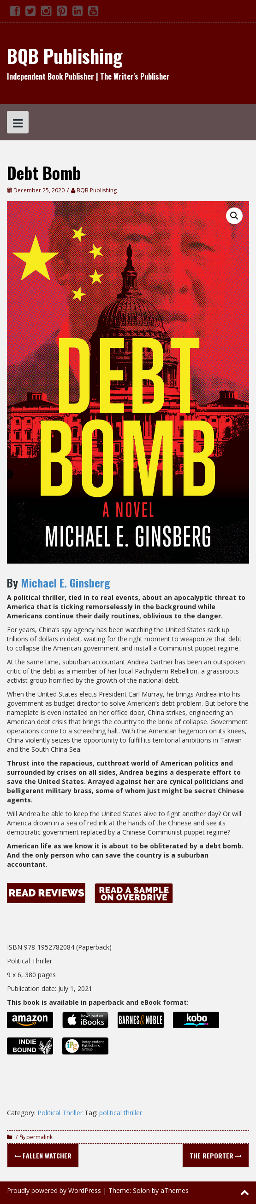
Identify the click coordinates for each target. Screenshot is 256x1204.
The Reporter (216, 1155)
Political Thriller (60, 1112)
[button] (234, 215)
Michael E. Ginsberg (65, 582)
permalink (39, 1137)
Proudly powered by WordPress (54, 1190)
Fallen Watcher (42, 1155)
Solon (141, 1190)
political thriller (120, 1112)
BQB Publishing (65, 55)
